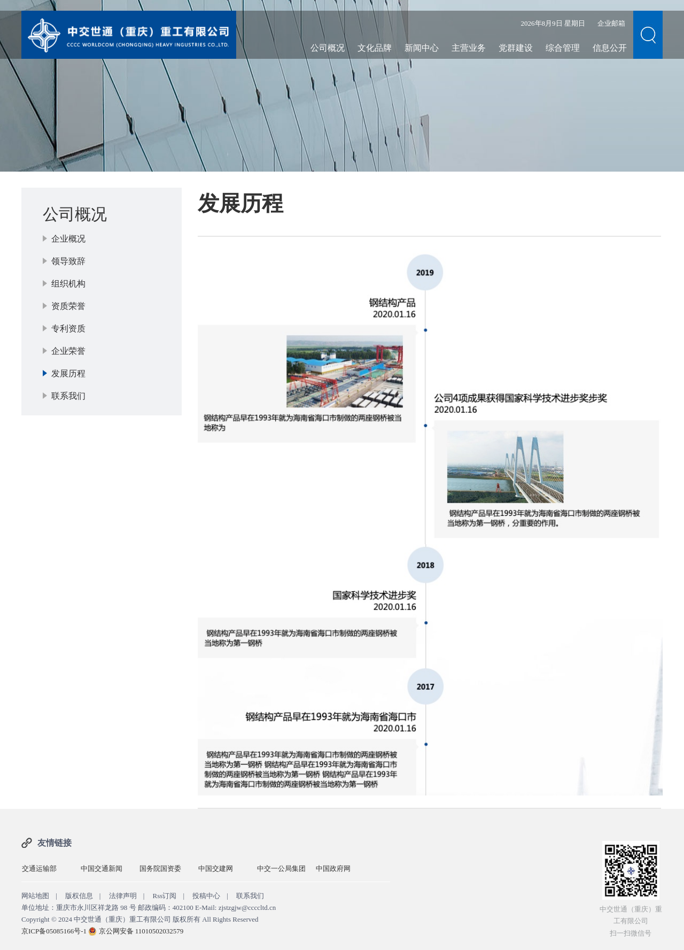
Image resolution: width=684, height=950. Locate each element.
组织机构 (68, 283)
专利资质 (68, 328)
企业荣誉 (68, 351)
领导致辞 (68, 261)
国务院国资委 (160, 868)
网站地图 (35, 896)
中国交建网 (215, 868)
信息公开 (610, 47)
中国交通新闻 (101, 868)
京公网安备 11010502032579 (141, 931)
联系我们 (68, 395)
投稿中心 (206, 896)
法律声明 (123, 896)
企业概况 (68, 238)
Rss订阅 (165, 896)
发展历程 (68, 373)
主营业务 (469, 47)
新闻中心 (422, 47)
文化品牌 (374, 47)
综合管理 (563, 47)
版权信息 (79, 896)
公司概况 (327, 47)
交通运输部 (39, 868)
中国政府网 (333, 868)
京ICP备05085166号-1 (54, 931)
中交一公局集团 (281, 868)
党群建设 (516, 47)
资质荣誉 (68, 306)
